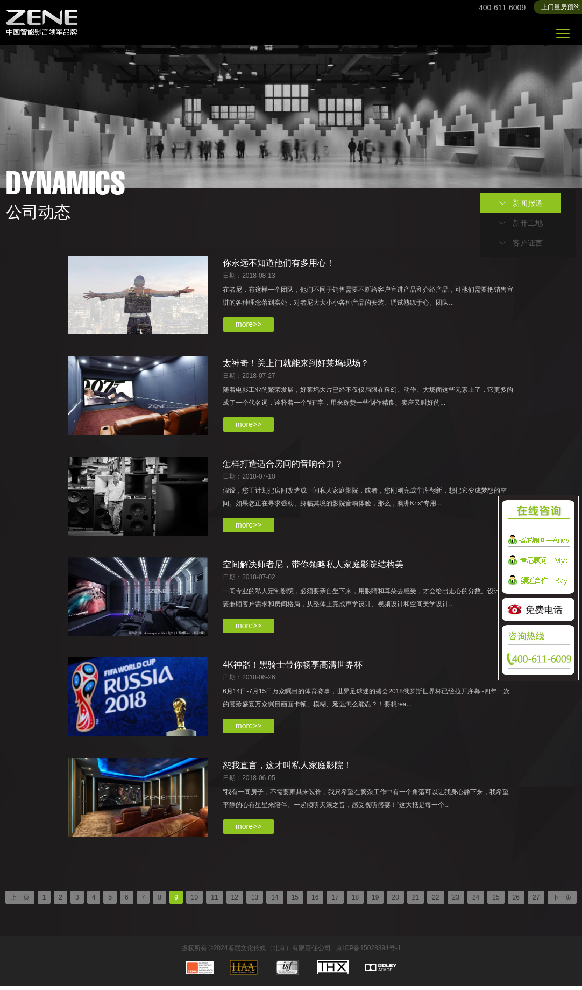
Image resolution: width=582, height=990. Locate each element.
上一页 (20, 901)
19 (375, 901)
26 (516, 901)
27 (536, 901)
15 (295, 901)
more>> (250, 324)
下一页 (562, 901)
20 (395, 901)
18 (355, 901)
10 (194, 901)
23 (455, 901)
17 (334, 901)
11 (214, 901)
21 (415, 901)
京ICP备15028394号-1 (368, 952)
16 (314, 901)
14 (274, 901)
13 (254, 901)
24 (475, 901)
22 (435, 901)
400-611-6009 (502, 7)
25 (495, 901)
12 (234, 901)
